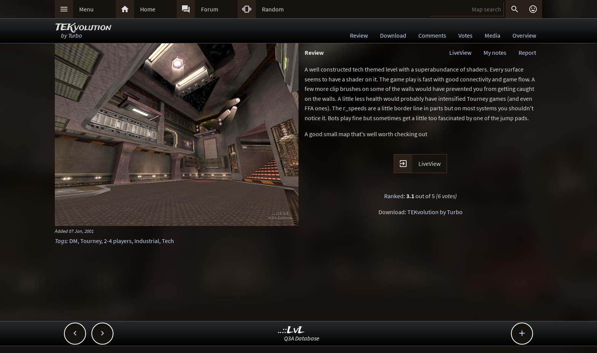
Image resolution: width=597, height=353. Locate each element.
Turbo (75, 35)
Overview (524, 35)
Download (393, 35)
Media (492, 35)
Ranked (394, 196)
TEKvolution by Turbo (435, 212)
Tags (61, 241)
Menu (86, 9)
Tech (168, 241)
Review (359, 35)
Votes (465, 35)
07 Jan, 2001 (81, 231)
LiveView (460, 52)
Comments (432, 35)
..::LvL (291, 330)
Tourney (90, 241)
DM (73, 241)
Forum (209, 9)
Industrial (146, 241)
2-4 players (118, 241)
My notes (495, 52)
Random (273, 9)
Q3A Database (301, 338)
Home (147, 9)
